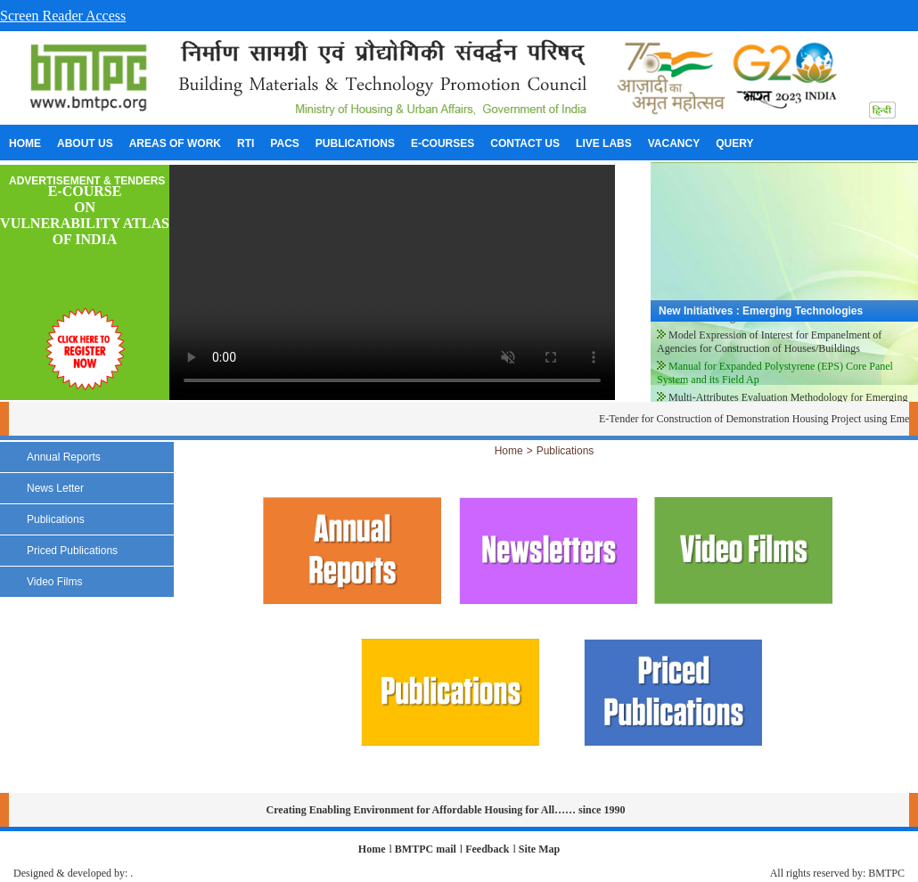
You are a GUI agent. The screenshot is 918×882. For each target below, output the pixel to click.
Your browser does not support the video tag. (392, 282)
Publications (565, 451)
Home (509, 451)
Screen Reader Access (63, 15)
